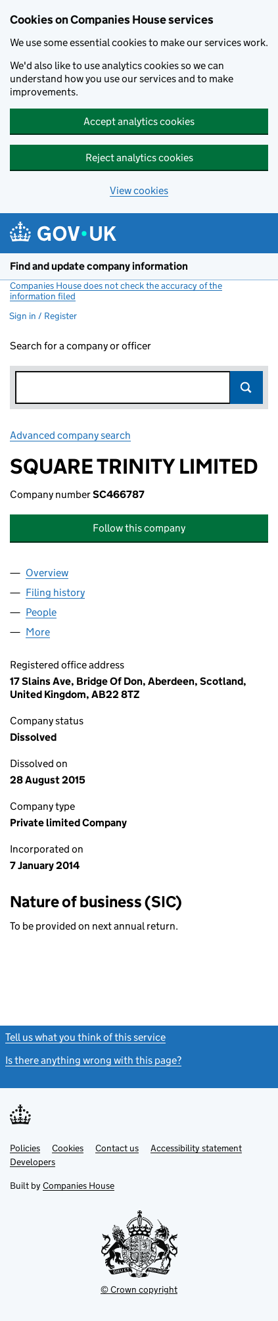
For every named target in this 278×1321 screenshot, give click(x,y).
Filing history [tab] (55, 592)
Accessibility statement (196, 1148)
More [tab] (38, 632)
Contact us (117, 1148)
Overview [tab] (47, 572)
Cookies (67, 1148)
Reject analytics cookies (139, 157)
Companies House (78, 1185)
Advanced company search (70, 435)
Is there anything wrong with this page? (93, 1060)
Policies (25, 1148)
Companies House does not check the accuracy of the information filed (116, 291)
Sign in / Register (43, 316)
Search (246, 387)
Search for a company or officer (80, 345)
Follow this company (139, 528)
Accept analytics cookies (139, 121)
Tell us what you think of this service (85, 1037)
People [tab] (41, 612)
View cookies (139, 190)
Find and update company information (99, 266)
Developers (32, 1162)
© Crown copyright (139, 1289)
